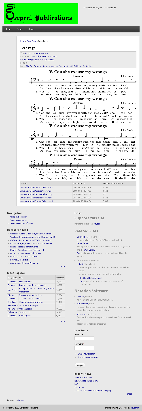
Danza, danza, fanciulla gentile (32, 285)
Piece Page (31, 41)
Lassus (13, 247)
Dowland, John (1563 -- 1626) (44, 56)
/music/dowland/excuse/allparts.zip (36, 194)
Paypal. (97, 224)
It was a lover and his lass (30, 295)
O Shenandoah (25, 309)
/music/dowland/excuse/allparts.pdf (36, 201)
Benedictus (23, 260)
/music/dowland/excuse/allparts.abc (36, 187)
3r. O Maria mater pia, (29, 305)
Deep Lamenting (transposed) (31, 250)
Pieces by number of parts (21, 223)
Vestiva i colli (24, 312)
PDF (22, 59)
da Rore (13, 240)
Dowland (12, 282)
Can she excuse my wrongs (37, 53)
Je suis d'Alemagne (30, 263)
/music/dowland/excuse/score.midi (36, 198)
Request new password (88, 357)
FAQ (76, 384)
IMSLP (82, 264)
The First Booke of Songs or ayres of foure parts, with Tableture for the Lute (59, 66)
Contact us (79, 387)
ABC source (49, 59)
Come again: (24, 315)
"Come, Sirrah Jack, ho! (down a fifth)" (35, 234)
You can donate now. (83, 377)
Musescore (82, 314)
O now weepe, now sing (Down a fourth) (37, 237)
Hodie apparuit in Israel (28, 247)
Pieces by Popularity (18, 217)
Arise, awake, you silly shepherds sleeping (92, 390)
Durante (11, 285)
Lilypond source (36, 59)
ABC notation (82, 304)
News (19, 29)
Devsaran (135, 408)
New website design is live (86, 381)
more (62, 266)
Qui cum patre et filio (28, 256)
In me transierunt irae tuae (29, 253)
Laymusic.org (83, 237)
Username (79, 334)
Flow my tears (25, 282)
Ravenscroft (15, 243)
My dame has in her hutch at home (37, 243)
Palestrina (12, 312)
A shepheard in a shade (29, 298)
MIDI (26, 59)
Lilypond (80, 296)
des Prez (12, 290)
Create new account (86, 354)
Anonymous (15, 263)
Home (8, 29)
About (31, 29)
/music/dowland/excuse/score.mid (35, 191)
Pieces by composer (18, 220)
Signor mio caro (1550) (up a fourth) (35, 240)
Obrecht (14, 256)
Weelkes (14, 234)
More (62, 321)
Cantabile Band (83, 243)
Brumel (13, 260)
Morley (13, 250)
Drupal (21, 400)
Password (79, 344)
